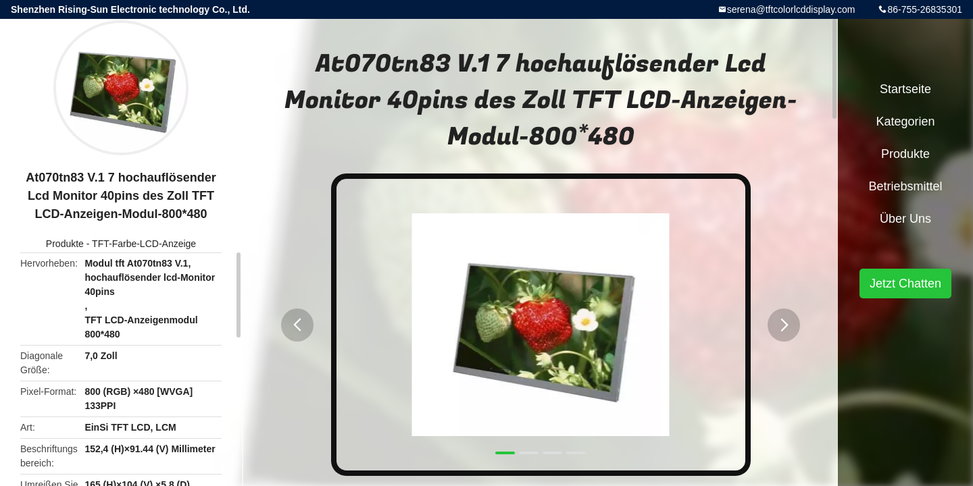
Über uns (905, 218)
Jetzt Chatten (905, 283)
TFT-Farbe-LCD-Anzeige (144, 243)
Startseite (905, 89)
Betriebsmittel (905, 186)
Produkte (65, 243)
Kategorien (905, 121)
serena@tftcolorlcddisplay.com (791, 9)
